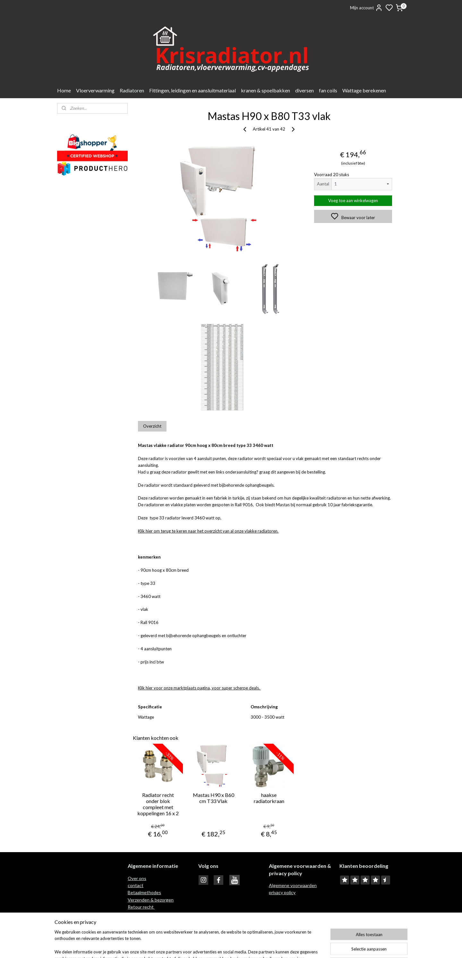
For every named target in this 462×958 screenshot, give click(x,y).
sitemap (249, 946)
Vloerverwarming (95, 90)
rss (261, 946)
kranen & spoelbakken (265, 90)
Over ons (137, 878)
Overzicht (152, 426)
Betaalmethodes (144, 892)
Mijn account (366, 8)
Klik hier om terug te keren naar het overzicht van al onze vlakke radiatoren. (208, 531)
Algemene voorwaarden (293, 885)
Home (64, 90)
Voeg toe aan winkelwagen (353, 200)
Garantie (137, 914)
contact (135, 885)
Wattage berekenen (364, 90)
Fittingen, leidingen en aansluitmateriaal (192, 90)
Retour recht (141, 907)
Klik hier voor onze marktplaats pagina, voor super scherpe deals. (199, 687)
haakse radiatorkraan (268, 798)
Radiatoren (132, 90)
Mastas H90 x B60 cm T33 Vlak (213, 798)
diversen (304, 90)
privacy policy (282, 892)
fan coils (328, 90)
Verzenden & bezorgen (151, 899)
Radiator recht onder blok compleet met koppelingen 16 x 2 (158, 804)
